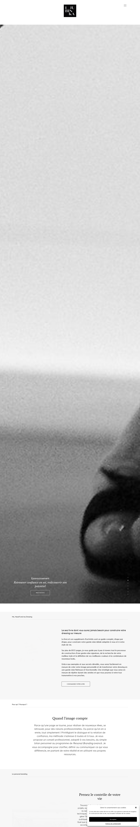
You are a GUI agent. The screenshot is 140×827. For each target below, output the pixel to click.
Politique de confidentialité (113, 824)
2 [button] (128, 580)
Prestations (40, 593)
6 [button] (128, 592)
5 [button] (128, 589)
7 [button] (128, 594)
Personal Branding (83, 743)
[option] (70, 314)
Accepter (113, 819)
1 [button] (128, 578)
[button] (136, 808)
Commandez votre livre (76, 684)
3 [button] (128, 583)
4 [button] (128, 586)
